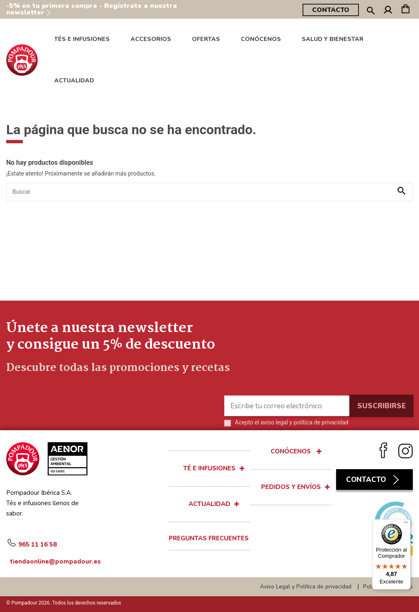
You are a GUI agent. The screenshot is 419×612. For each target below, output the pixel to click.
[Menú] (406, 524)
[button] (260, 39)
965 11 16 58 (31, 543)
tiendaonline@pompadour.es (47, 561)
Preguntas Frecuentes (209, 538)
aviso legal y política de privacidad (305, 422)
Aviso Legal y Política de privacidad (305, 586)
